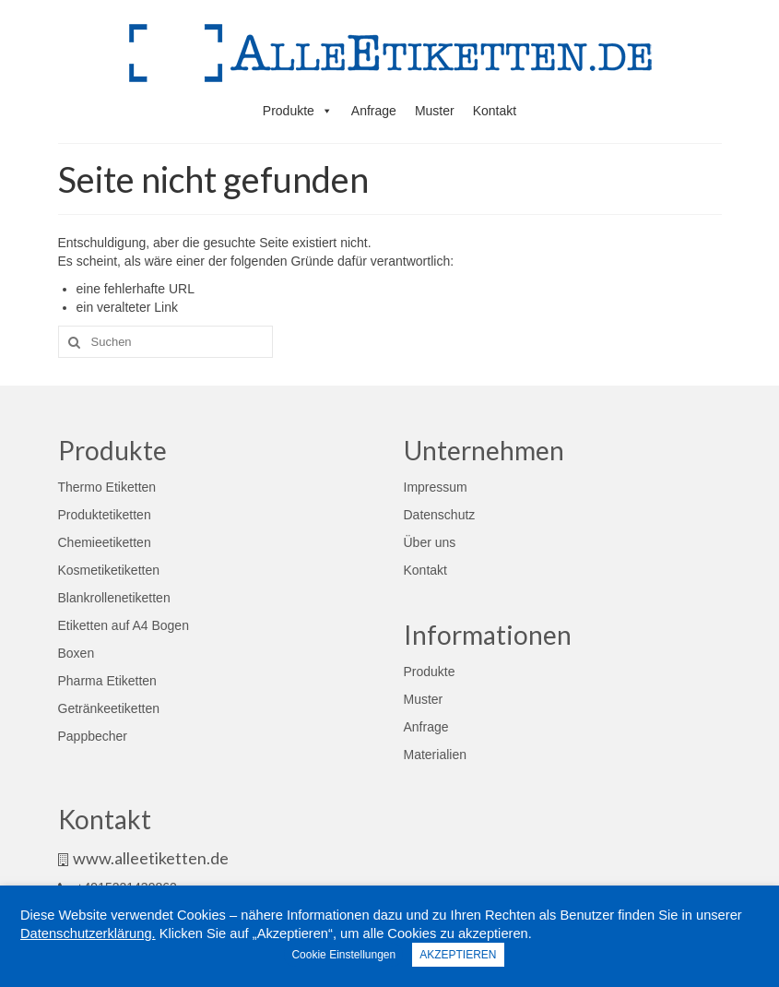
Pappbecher (93, 736)
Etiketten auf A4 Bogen (123, 625)
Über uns (430, 542)
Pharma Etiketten (107, 680)
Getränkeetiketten (109, 708)
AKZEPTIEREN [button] (457, 954)
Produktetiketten (104, 514)
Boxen (76, 653)
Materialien (435, 754)
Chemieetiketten (104, 542)
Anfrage (373, 110)
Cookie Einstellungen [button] (343, 954)
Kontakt (494, 110)
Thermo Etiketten (107, 487)
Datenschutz (440, 514)
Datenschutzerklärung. (88, 933)
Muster (434, 110)
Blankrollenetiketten (114, 597)
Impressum (435, 487)
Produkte (298, 110)
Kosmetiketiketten (109, 570)
